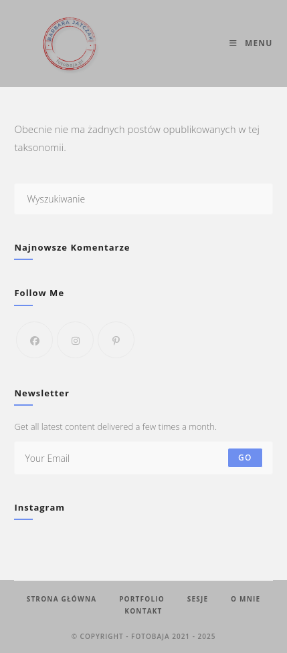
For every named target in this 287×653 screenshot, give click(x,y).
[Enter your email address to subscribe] (143, 458)
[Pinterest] (116, 339)
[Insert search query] (143, 199)
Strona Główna (62, 599)
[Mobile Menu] (250, 43)
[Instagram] (75, 339)
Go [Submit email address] (245, 457)
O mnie (245, 599)
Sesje (198, 599)
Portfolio (142, 599)
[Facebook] (34, 339)
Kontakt (143, 611)
